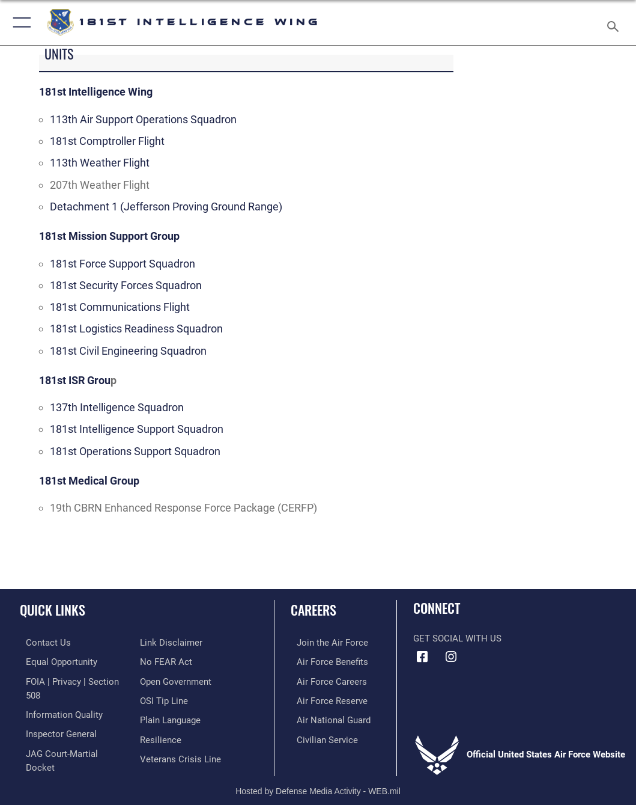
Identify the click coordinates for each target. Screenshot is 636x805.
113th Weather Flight (100, 162)
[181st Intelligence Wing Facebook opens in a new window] (422, 657)
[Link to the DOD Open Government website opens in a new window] (175, 680)
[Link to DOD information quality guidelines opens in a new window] (58, 711)
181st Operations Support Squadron (135, 451)
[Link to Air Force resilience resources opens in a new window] (160, 735)
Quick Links (52, 609)
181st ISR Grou (75, 380)
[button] (19, 22)
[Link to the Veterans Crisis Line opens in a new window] (180, 753)
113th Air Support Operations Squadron (143, 119)
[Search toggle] (615, 22)
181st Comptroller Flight (107, 141)
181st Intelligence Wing (96, 91)
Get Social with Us (457, 639)
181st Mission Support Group (109, 236)
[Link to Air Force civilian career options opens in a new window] (321, 735)
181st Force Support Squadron (122, 263)
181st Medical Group (89, 480)
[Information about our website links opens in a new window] (171, 642)
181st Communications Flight (120, 307)
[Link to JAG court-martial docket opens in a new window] (71, 748)
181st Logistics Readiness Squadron (136, 328)
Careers (313, 609)
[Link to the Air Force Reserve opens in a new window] (326, 698)
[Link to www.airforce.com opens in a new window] (326, 642)
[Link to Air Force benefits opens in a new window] (326, 661)
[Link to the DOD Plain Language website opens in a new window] (170, 717)
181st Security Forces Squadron (126, 285)
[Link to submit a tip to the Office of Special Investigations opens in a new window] (164, 698)
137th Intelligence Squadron (117, 407)
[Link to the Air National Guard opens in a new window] (328, 717)
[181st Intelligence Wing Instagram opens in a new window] (451, 657)
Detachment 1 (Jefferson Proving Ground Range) (166, 206)
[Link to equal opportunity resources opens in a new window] (55, 661)
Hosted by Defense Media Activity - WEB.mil (318, 778)
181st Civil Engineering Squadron (128, 350)
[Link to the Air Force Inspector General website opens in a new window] (55, 729)
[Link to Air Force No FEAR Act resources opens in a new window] (166, 661)
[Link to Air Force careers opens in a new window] (326, 680)
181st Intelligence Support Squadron (136, 429)
